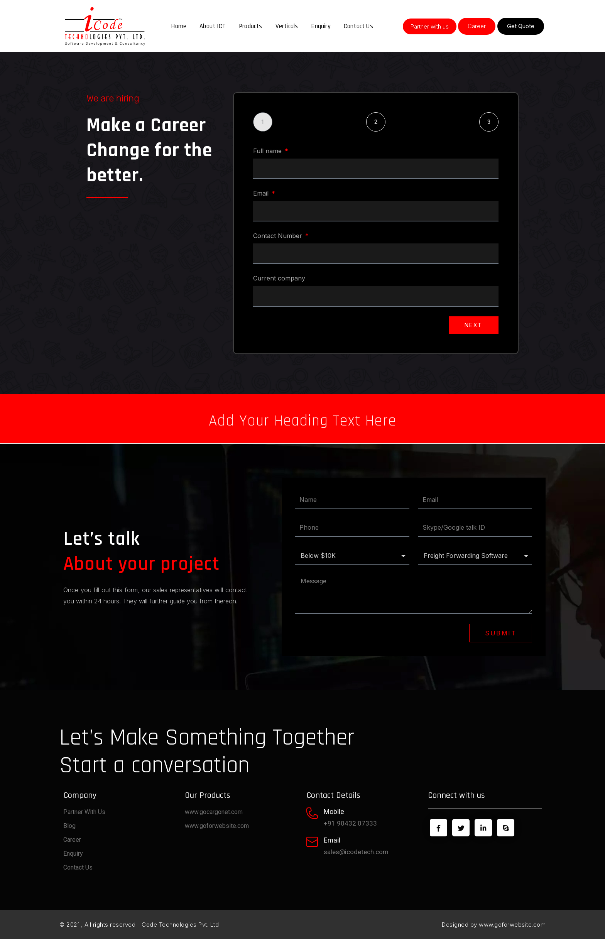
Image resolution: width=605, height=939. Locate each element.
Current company (279, 278)
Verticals (286, 26)
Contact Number (278, 236)
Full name (268, 151)
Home (178, 26)
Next (474, 325)
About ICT (212, 26)
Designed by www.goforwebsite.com (494, 924)
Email (261, 193)
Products (250, 26)
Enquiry (320, 26)
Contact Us (358, 26)
